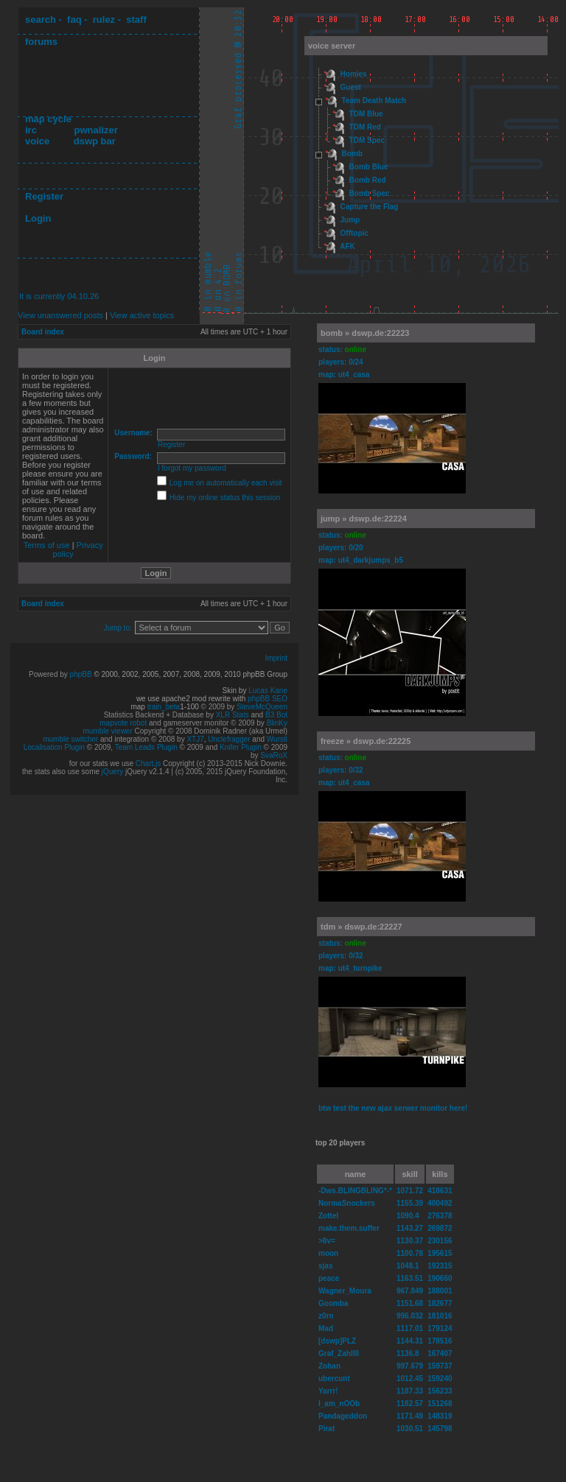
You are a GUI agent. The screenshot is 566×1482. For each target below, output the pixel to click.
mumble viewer (108, 731)
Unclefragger (229, 739)
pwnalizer (95, 130)
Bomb (352, 154)
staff (136, 19)
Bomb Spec (369, 193)
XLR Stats (232, 715)
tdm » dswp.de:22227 (361, 926)
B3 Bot (276, 715)
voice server (331, 45)
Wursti (277, 739)
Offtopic (354, 233)
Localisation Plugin (54, 747)
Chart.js (148, 763)
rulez (104, 19)
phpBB (81, 674)
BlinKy (277, 723)
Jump (350, 220)
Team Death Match (374, 100)
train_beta (163, 707)
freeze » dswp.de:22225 (365, 741)
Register (44, 196)
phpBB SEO (267, 699)
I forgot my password (192, 468)
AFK (347, 246)
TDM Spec (367, 140)
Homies (353, 74)
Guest (350, 87)
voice (37, 141)
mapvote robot (123, 723)
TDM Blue (366, 114)
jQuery (112, 772)
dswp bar (95, 141)
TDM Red (365, 127)
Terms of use (47, 545)
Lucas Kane (267, 690)
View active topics (142, 315)
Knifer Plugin (241, 747)
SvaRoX (273, 755)
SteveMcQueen (262, 707)
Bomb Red (367, 180)
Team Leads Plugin (146, 747)
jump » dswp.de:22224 (364, 518)
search (40, 19)
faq (74, 19)
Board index (42, 332)
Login (38, 218)
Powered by (49, 674)
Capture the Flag (369, 207)
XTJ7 (194, 739)
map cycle (48, 118)
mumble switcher (70, 739)
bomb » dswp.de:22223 (365, 333)
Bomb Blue (368, 167)
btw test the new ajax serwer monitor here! (392, 1108)
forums (41, 41)
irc (31, 130)
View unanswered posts (60, 315)
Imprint (276, 658)
